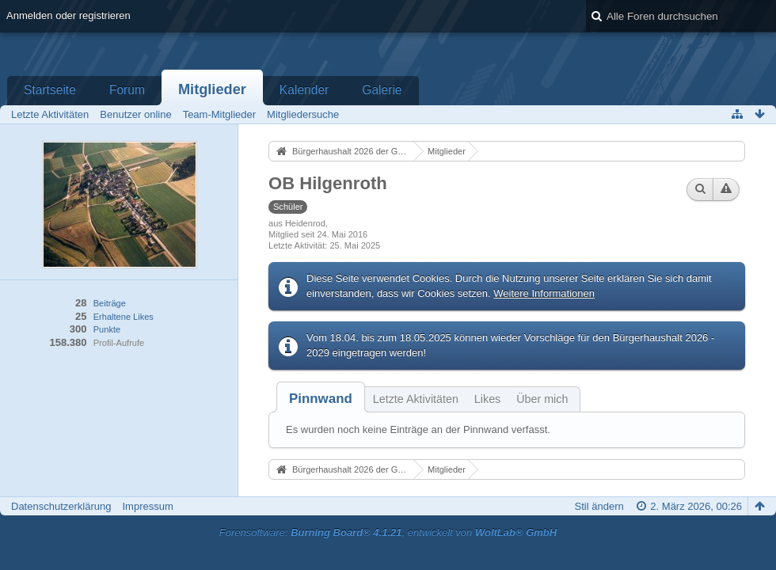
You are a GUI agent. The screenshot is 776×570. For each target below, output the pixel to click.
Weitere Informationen (544, 293)
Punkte (106, 329)
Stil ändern (599, 506)
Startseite (50, 90)
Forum (127, 90)
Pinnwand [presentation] (320, 398)
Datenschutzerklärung (61, 506)
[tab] (320, 398)
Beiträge (109, 303)
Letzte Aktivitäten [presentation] (415, 399)
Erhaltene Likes (123, 316)
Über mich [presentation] (542, 399)
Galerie (381, 90)
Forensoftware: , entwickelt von (388, 532)
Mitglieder (212, 89)
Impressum (147, 506)
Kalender (304, 90)
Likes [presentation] (487, 399)
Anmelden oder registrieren (68, 15)
